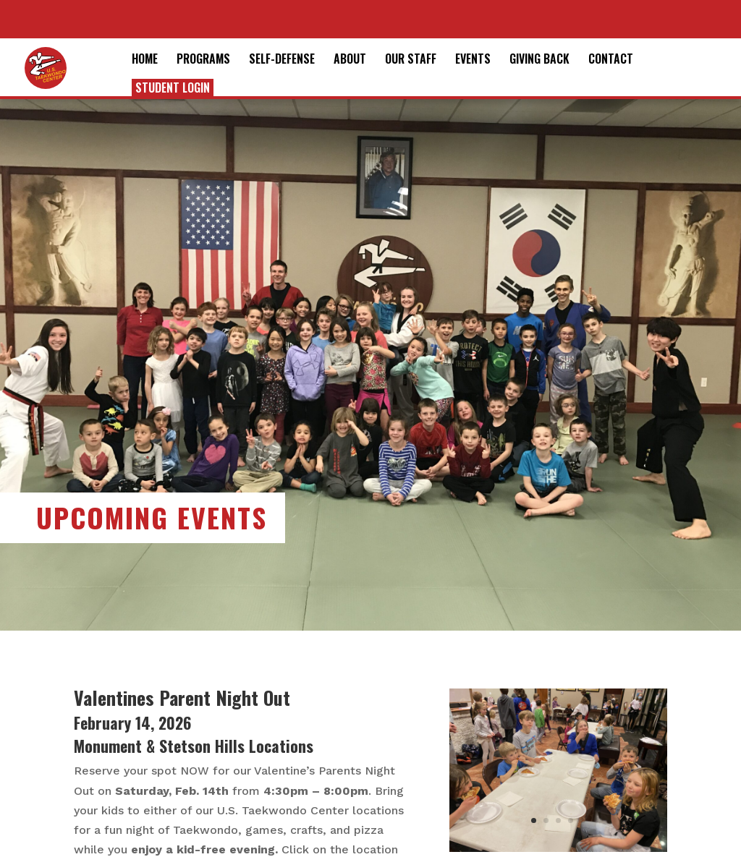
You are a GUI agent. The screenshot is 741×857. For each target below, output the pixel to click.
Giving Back (539, 60)
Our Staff (410, 60)
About (350, 60)
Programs (203, 60)
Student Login (172, 87)
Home (145, 60)
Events (473, 60)
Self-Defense (282, 60)
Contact (610, 60)
